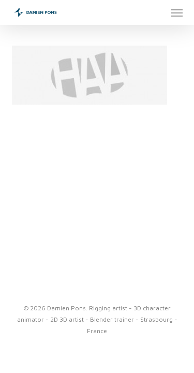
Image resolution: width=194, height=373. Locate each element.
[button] (177, 12)
